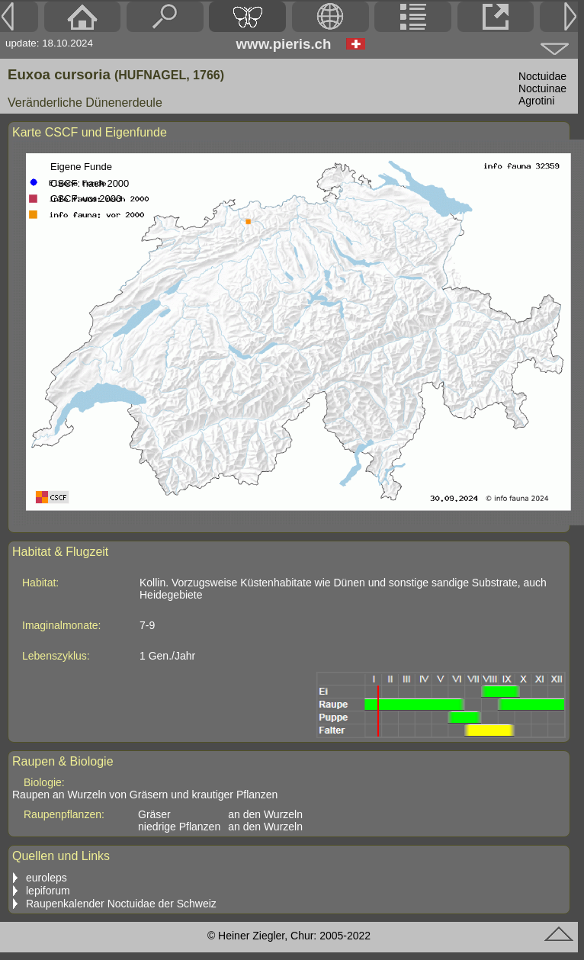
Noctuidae (542, 76)
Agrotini (536, 101)
